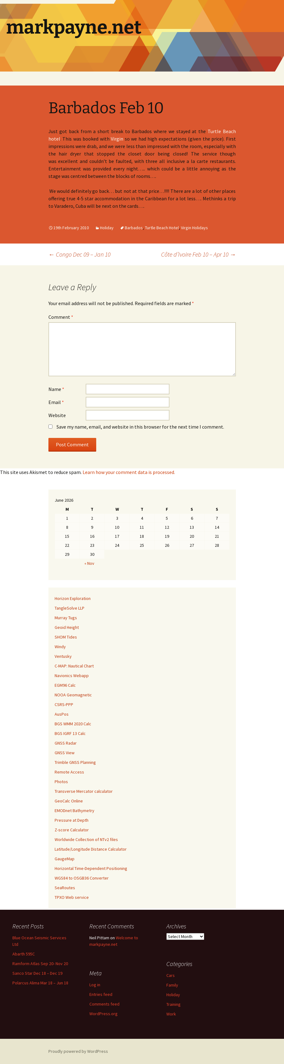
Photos (61, 781)
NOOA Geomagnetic (73, 695)
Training (173, 1004)
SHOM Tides (66, 637)
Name (56, 389)
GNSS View (64, 752)
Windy (60, 646)
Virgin (117, 139)
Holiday (107, 227)
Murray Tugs (66, 617)
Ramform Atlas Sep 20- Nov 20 (40, 963)
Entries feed (100, 994)
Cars (170, 975)
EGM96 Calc (65, 685)
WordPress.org (103, 1013)
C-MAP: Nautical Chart (74, 666)
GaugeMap (64, 859)
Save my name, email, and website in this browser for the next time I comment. (140, 427)
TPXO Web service (72, 897)
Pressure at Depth (71, 820)
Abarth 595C (23, 954)
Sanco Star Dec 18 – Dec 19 (37, 973)
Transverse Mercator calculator (84, 791)
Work (171, 1014)
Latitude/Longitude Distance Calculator (91, 849)
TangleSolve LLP (69, 608)
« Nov (89, 563)
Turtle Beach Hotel (162, 227)
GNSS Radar (66, 743)
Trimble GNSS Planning (75, 762)
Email (56, 402)
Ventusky (63, 656)
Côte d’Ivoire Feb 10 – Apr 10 (198, 254)
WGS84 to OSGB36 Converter (82, 878)
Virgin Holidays (194, 227)
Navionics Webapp (72, 675)
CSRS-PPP (64, 704)
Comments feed (104, 1004)
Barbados (134, 227)
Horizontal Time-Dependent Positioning (91, 868)
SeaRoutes (65, 887)
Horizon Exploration (73, 598)
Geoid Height (67, 627)
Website (57, 415)
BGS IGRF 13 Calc (70, 733)
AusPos (62, 714)
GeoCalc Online (69, 801)
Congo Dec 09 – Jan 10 (79, 254)
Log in (94, 984)
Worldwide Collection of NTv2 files (86, 839)
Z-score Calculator (72, 830)
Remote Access (69, 772)
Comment (60, 317)
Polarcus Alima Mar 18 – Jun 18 (40, 983)
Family (172, 985)
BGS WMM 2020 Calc (73, 724)
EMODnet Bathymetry (74, 810)
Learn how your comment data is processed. (129, 472)
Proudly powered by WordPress (78, 1051)
